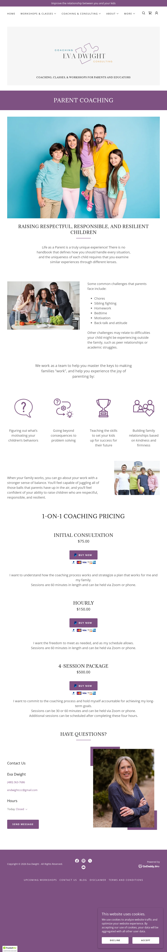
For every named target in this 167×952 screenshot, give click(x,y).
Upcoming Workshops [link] (40, 879)
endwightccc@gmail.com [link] (22, 790)
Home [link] (11, 13)
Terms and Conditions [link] (126, 879)
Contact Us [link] (68, 879)
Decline (115, 940)
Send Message (23, 824)
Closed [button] (20, 809)
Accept (145, 940)
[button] (38, 14)
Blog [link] (83, 879)
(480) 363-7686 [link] (16, 782)
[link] (150, 13)
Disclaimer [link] (98, 879)
